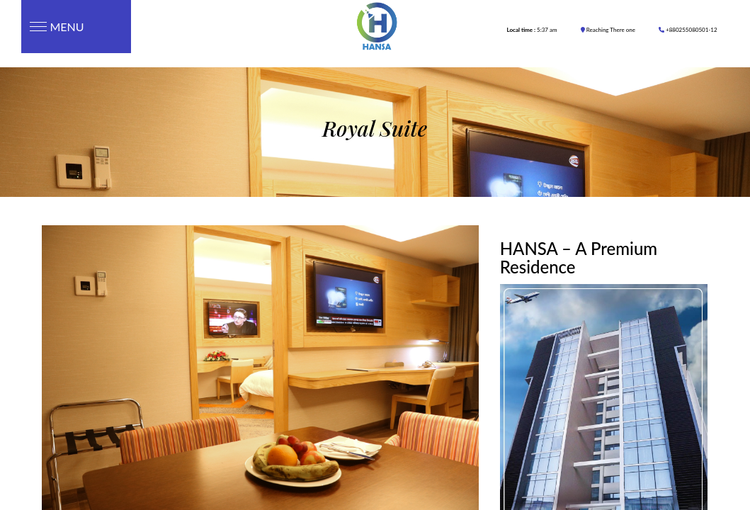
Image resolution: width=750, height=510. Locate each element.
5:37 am (532, 29)
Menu (52, 26)
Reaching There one (608, 29)
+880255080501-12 (688, 29)
